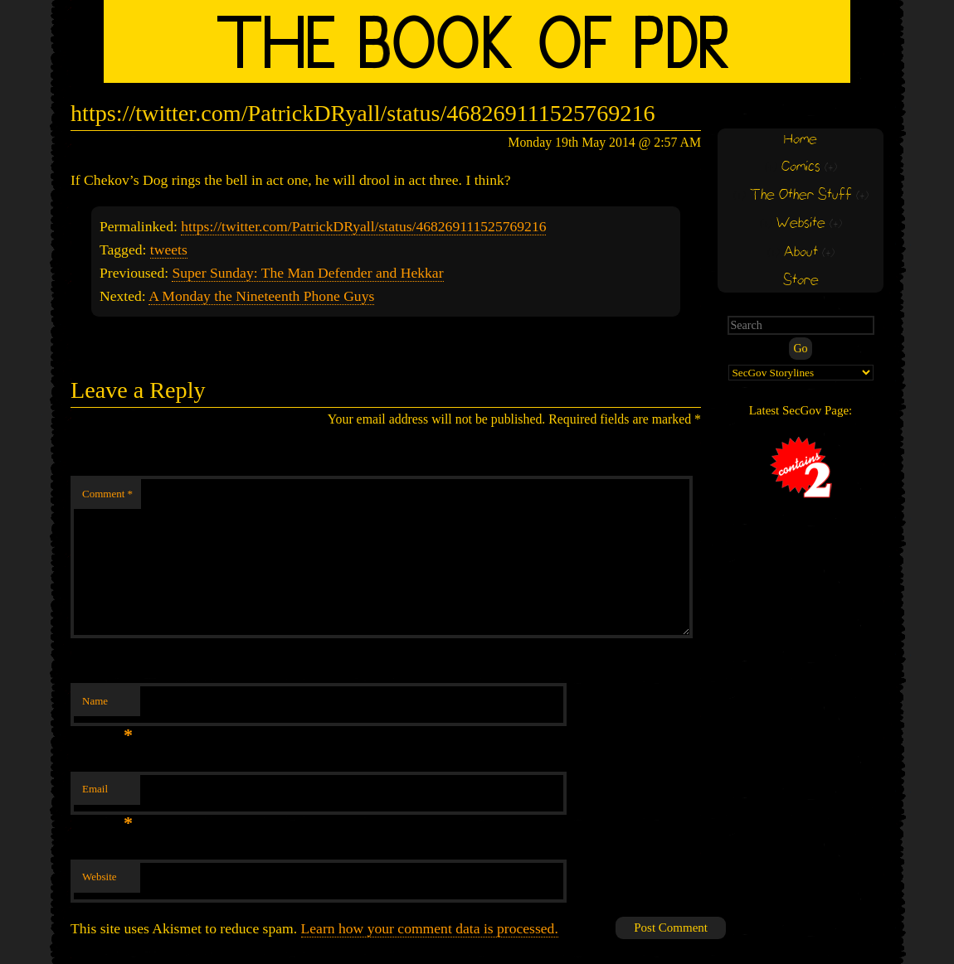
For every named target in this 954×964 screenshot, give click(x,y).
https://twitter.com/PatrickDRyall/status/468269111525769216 (363, 226)
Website (99, 876)
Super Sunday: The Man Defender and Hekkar (307, 272)
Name (107, 706)
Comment (107, 493)
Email (107, 793)
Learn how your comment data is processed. (429, 928)
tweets (168, 249)
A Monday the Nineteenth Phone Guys (261, 296)
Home (800, 139)
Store (801, 280)
